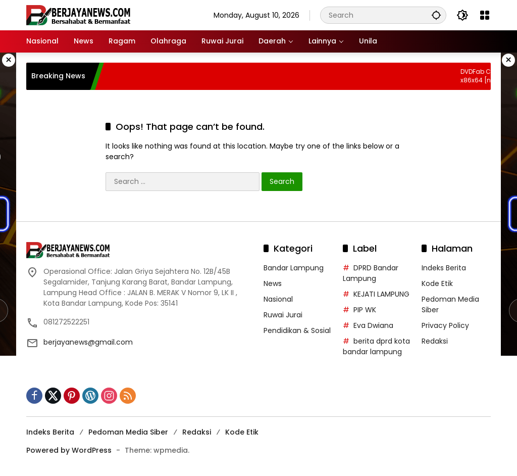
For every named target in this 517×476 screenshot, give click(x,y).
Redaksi (435, 341)
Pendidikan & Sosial (297, 330)
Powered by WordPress (69, 450)
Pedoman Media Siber (128, 432)
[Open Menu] (485, 15)
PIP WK (364, 310)
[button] (436, 15)
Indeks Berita (444, 268)
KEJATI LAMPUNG (381, 294)
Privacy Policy (445, 325)
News (273, 283)
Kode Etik (437, 283)
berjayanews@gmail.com (88, 342)
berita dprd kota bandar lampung (376, 346)
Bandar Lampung (294, 268)
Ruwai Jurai (283, 315)
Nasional (278, 299)
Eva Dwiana (373, 325)
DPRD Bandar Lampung (370, 273)
